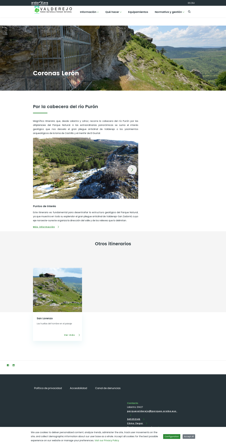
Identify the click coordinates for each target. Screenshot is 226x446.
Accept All (189, 436)
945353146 (133, 419)
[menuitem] (89, 13)
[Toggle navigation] (219, 11)
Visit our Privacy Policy (107, 440)
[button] (132, 169)
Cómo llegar (135, 423)
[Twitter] (2, 365)
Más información (44, 227)
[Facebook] (8, 365)
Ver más (70, 335)
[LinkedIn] (13, 365)
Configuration (172, 436)
